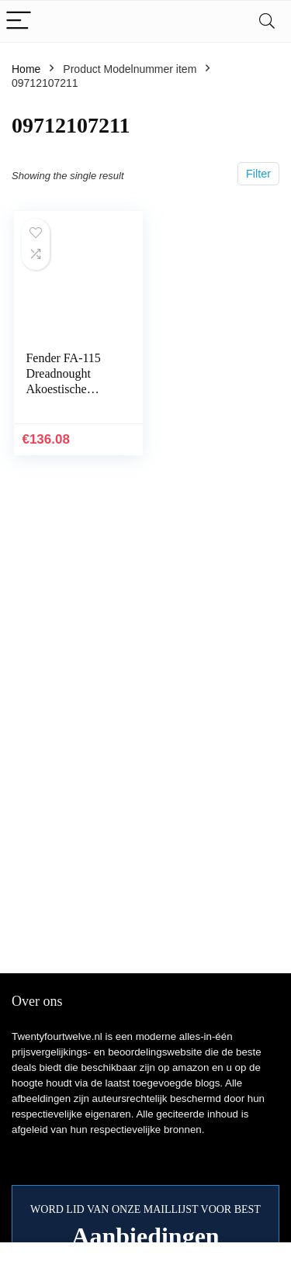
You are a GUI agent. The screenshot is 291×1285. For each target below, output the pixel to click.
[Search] (267, 21)
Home (26, 69)
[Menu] (18, 21)
